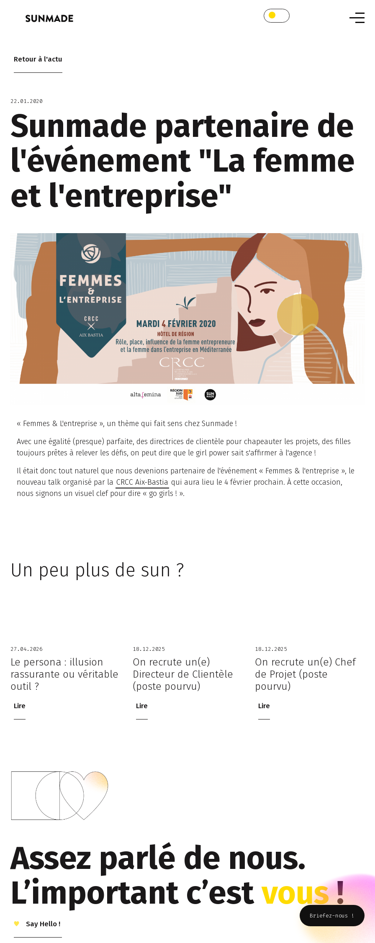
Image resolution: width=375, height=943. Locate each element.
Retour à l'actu (38, 59)
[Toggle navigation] (357, 18)
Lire (20, 705)
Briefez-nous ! (332, 915)
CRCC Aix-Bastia (142, 482)
